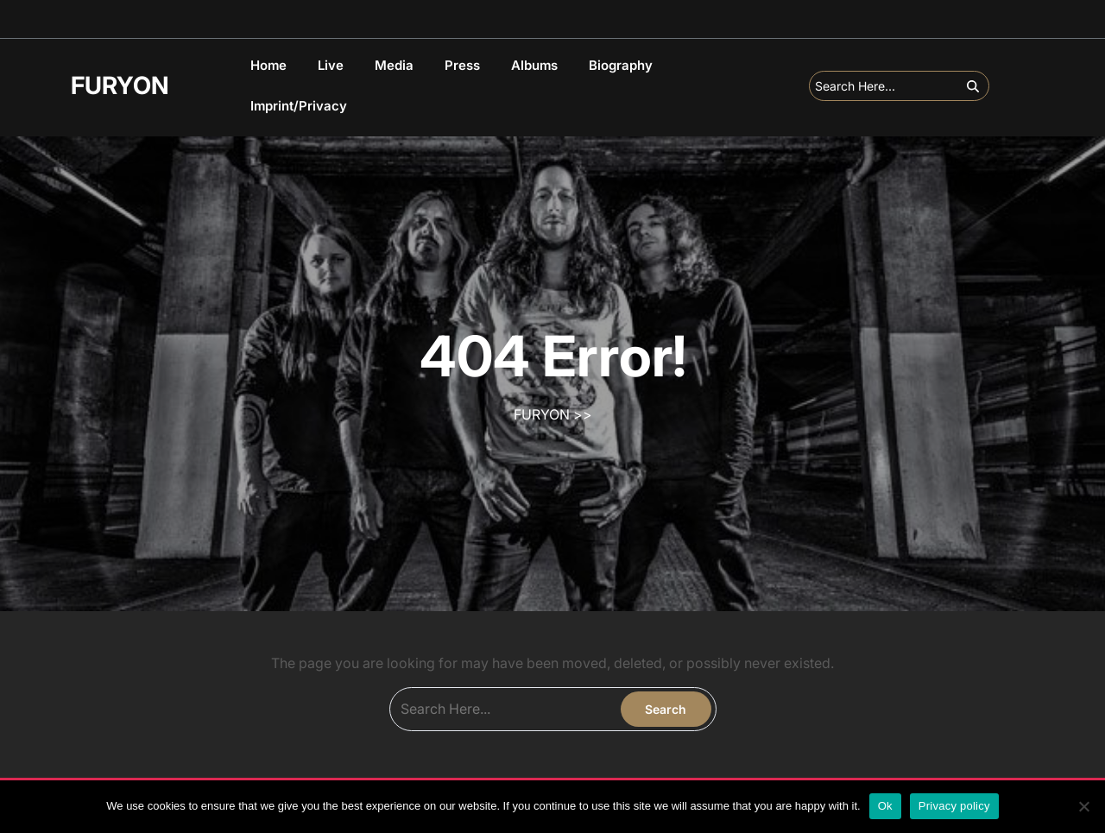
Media (394, 65)
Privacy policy (954, 805)
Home (268, 65)
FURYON (120, 85)
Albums (534, 65)
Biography (621, 65)
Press (462, 65)
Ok (885, 805)
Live (331, 65)
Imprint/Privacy (298, 106)
